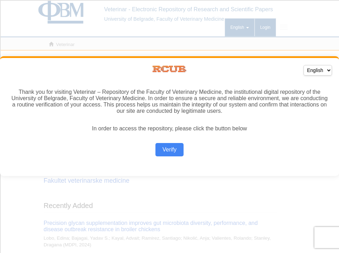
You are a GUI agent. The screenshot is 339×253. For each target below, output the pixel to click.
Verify (169, 150)
